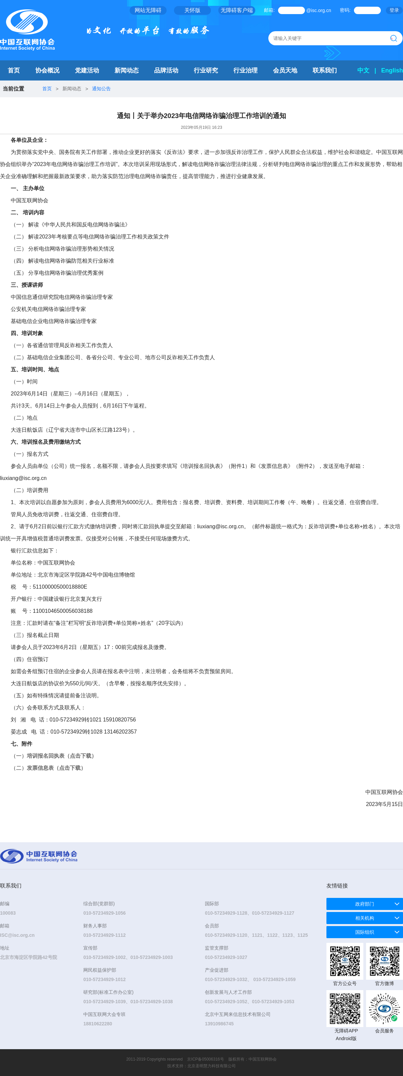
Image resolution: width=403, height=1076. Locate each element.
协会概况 (47, 70)
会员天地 (285, 70)
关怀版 (192, 10)
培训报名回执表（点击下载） (62, 756)
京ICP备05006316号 (205, 1059)
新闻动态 (127, 70)
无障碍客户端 (237, 10)
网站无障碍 (148, 10)
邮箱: (269, 10)
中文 (363, 70)
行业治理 (245, 70)
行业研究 (206, 70)
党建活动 (87, 70)
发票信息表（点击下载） (56, 768)
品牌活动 (166, 70)
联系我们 (325, 70)
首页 (14, 70)
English (392, 70)
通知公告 (101, 88)
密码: (345, 10)
